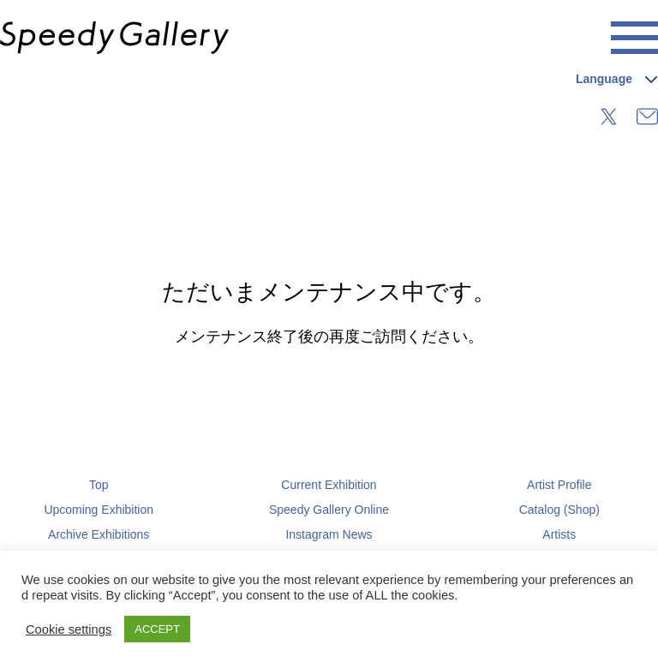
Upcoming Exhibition (98, 509)
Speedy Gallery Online (329, 509)
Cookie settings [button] (68, 629)
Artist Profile (559, 485)
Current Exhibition (328, 485)
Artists (559, 534)
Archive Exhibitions (98, 534)
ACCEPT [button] (157, 629)
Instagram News (328, 534)
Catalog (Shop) (559, 509)
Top (99, 485)
